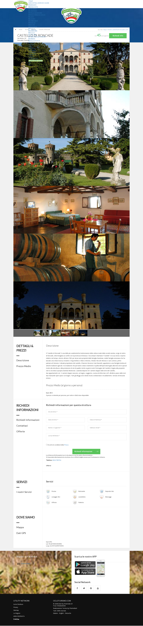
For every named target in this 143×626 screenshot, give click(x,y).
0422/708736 (56, 460)
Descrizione (22, 360)
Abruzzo (32, 5)
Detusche (68, 613)
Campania (33, 11)
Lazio (31, 17)
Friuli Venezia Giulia (37, 15)
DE (29, 64)
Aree (30, 47)
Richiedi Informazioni (27, 419)
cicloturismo (25, 564)
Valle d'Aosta (34, 41)
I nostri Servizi (24, 492)
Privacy (66, 445)
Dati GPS (21, 533)
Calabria (33, 9)
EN (29, 63)
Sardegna (33, 31)
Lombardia (33, 21)
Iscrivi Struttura (18, 604)
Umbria (32, 39)
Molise (32, 25)
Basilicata (33, 7)
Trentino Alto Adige (37, 37)
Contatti (32, 55)
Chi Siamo (32, 51)
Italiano (55, 613)
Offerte (32, 45)
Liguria (32, 19)
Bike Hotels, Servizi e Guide (39, 3)
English (61, 613)
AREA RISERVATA (19, 616)
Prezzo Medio (23, 366)
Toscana (33, 35)
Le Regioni (16, 613)
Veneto (32, 43)
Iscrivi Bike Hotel (36, 61)
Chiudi (31, 1)
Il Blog (31, 57)
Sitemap (16, 610)
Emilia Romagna (35, 13)
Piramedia (73, 608)
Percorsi (32, 49)
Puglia (32, 29)
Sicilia (32, 33)
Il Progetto (33, 59)
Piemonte (33, 27)
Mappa (20, 527)
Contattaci (22, 425)
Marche (32, 23)
